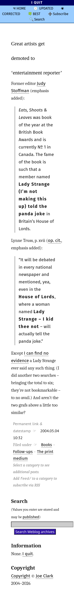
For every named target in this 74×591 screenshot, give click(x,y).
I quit (27, 553)
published (31, 517)
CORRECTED (11, 14)
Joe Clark (44, 576)
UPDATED (46, 8)
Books (46, 444)
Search (39, 19)
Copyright (20, 576)
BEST (36, 14)
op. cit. (54, 240)
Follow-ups (23, 451)
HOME (21, 8)
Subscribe (60, 14)
